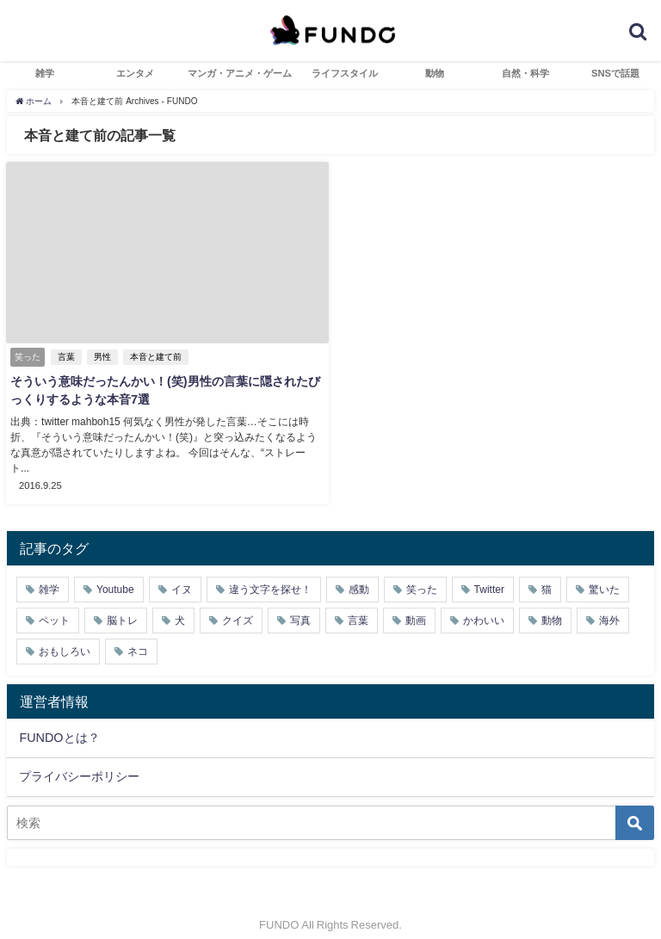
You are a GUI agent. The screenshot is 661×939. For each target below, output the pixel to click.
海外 (609, 605)
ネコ (137, 636)
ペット (54, 605)
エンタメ (135, 73)
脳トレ (122, 605)
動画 (415, 605)
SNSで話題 (615, 73)
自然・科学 (525, 73)
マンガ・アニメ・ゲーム (240, 73)
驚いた (604, 574)
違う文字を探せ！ (270, 574)
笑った (421, 574)
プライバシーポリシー (79, 761)
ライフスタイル (345, 73)
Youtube (115, 574)
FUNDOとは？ (59, 722)
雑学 (44, 73)
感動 (359, 574)
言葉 (66, 357)
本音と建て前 (156, 357)
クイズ (237, 605)
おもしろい (64, 636)
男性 (102, 357)
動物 (434, 73)
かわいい (483, 605)
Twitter (489, 574)
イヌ (181, 574)
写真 (300, 605)
